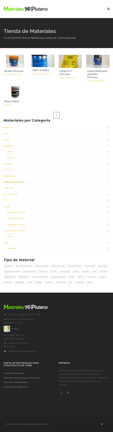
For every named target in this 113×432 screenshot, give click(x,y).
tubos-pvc (79, 282)
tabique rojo (60, 282)
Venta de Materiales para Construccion (39, 38)
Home (18, 38)
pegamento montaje (16, 224)
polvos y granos (11, 194)
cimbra (75, 271)
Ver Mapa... (12, 329)
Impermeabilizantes (14, 182)
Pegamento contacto (16, 212)
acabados (8, 127)
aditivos (7, 139)
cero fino (53, 271)
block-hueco (90, 266)
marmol (81, 277)
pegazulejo (19, 282)
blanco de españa (75, 266)
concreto (7, 170)
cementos (8, 163)
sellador (39, 282)
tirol (70, 282)
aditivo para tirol (42, 266)
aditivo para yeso (58, 266)
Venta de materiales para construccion (22, 378)
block (9, 236)
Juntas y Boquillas (58, 277)
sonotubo (11, 248)
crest (94, 271)
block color (102, 266)
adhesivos (8, 266)
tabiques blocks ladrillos (14, 231)
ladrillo (71, 277)
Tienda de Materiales (14, 373)
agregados (8, 146)
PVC (6, 200)
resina (30, 282)
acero (6, 133)
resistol (7, 206)
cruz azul (103, 271)
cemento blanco (29, 271)
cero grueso (64, 271)
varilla (89, 282)
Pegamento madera (16, 218)
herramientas (9, 176)
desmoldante (10, 277)
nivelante (8, 282)
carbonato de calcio (12, 271)
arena (9, 151)
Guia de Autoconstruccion (16, 387)
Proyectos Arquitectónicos (16, 382)
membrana (91, 277)
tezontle (10, 157)
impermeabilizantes (40, 277)
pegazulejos (9, 188)
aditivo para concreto (24, 266)
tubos (6, 242)
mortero (102, 277)
